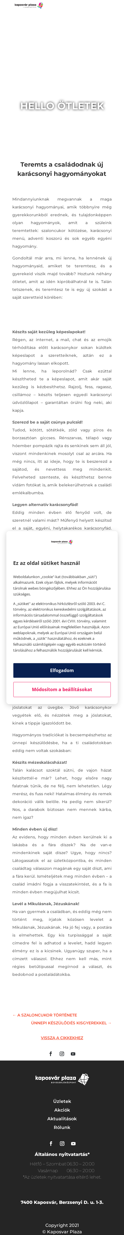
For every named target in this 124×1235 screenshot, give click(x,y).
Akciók (62, 1110)
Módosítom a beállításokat (62, 689)
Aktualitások (62, 1118)
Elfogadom (62, 670)
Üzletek (62, 1101)
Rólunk (62, 1127)
